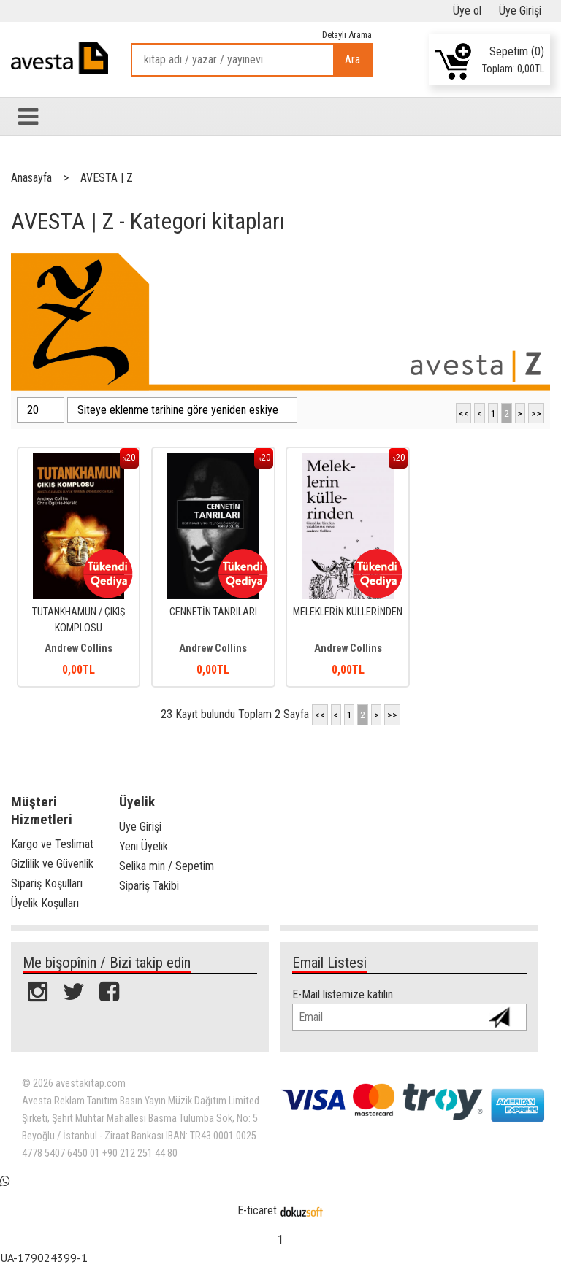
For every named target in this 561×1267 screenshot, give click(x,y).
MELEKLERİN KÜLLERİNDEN (347, 612)
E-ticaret (257, 1210)
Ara (352, 59)
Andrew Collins (78, 648)
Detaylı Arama (347, 34)
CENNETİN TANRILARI (213, 612)
